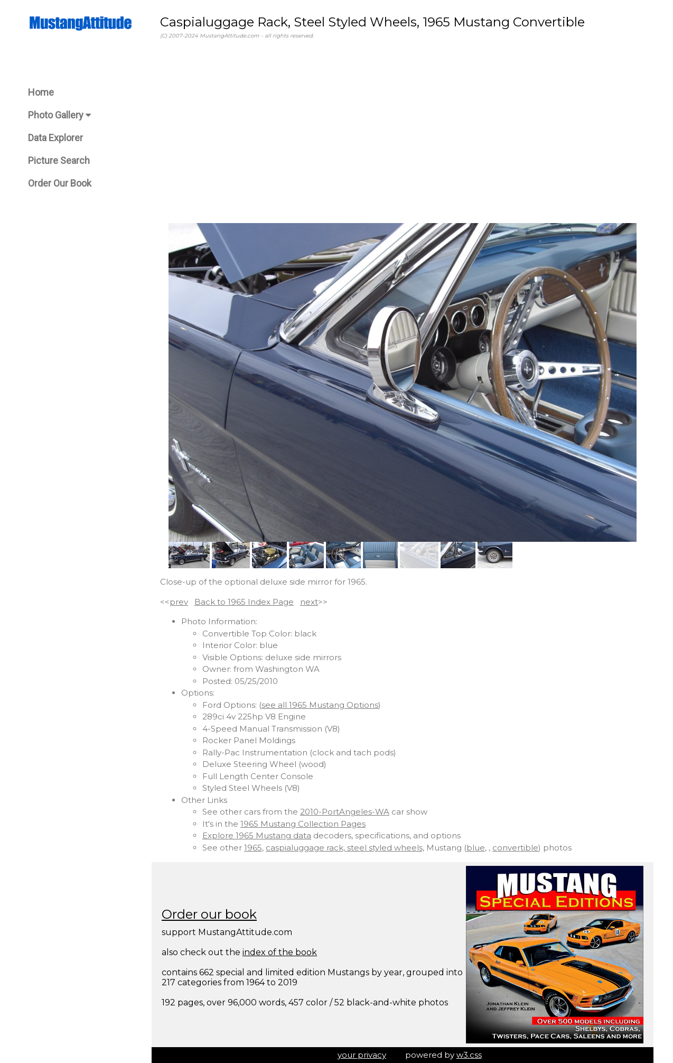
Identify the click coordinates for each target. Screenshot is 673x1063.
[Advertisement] (402, 132)
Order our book (209, 914)
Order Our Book (59, 183)
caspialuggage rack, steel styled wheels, (345, 848)
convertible (515, 848)
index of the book (279, 952)
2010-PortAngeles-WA (344, 812)
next (309, 602)
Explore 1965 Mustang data (256, 835)
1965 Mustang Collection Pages (303, 824)
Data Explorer (55, 137)
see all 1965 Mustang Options (319, 705)
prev (179, 602)
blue (475, 848)
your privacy (362, 1055)
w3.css (469, 1055)
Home (41, 92)
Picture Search (59, 160)
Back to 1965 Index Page (244, 602)
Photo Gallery (59, 115)
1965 (253, 848)
